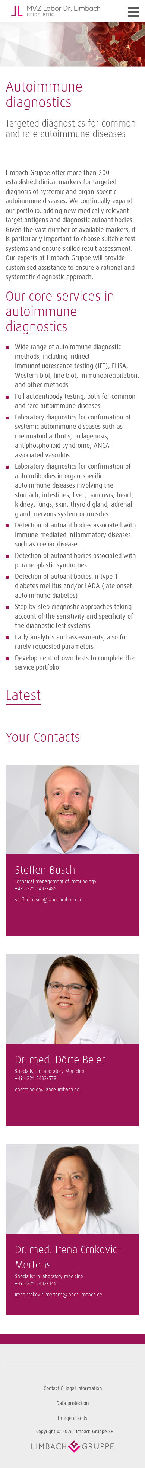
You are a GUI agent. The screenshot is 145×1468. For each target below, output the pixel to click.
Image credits (72, 1418)
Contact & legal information (73, 1388)
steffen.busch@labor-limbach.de (48, 900)
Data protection (72, 1403)
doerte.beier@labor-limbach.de (47, 1089)
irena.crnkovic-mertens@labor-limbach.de (58, 1295)
